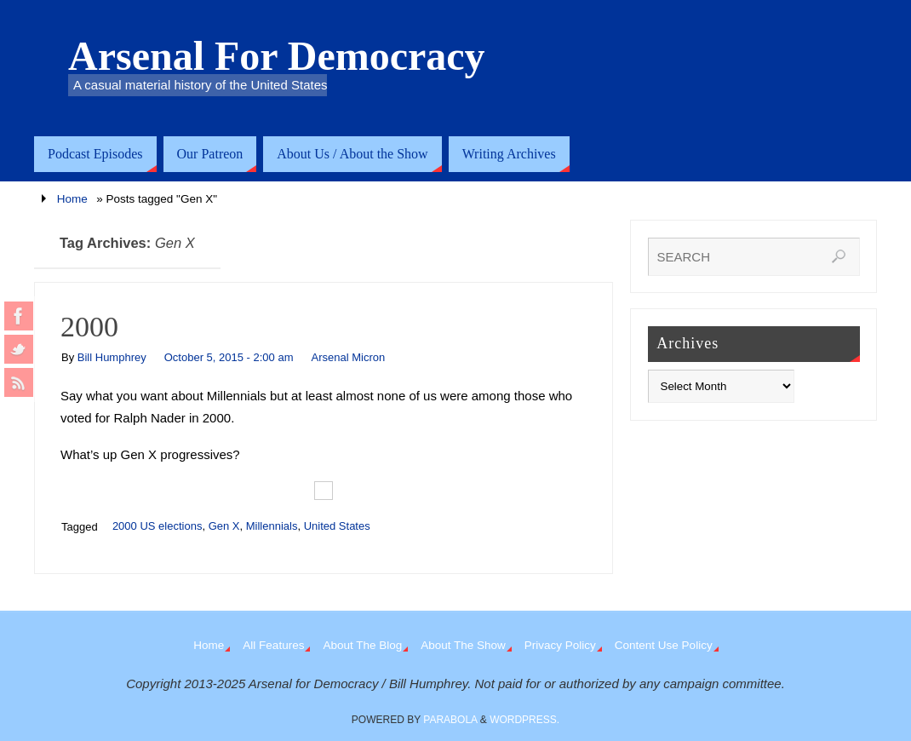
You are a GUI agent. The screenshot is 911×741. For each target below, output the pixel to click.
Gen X (224, 526)
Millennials (272, 526)
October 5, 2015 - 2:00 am (229, 357)
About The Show (463, 645)
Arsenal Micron (348, 357)
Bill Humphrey (111, 357)
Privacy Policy (560, 645)
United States (337, 526)
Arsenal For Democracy (276, 56)
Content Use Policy (664, 645)
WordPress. (524, 720)
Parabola (450, 720)
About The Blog (362, 645)
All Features (273, 645)
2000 (89, 326)
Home (72, 198)
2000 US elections (157, 526)
